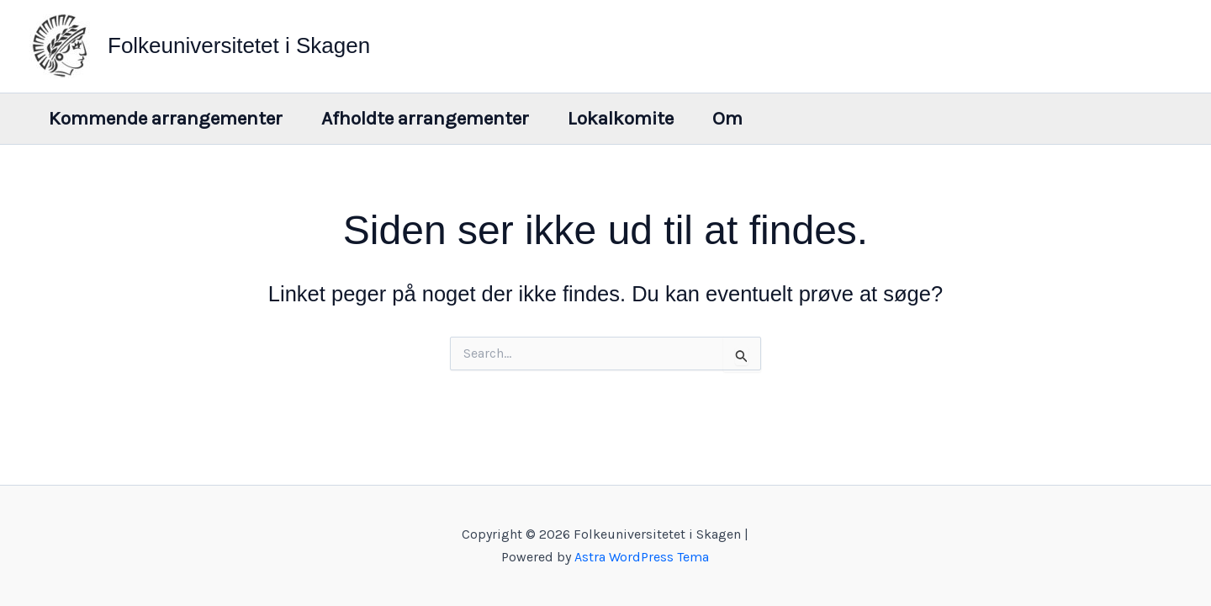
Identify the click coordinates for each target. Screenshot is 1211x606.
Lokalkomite (621, 118)
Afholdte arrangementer (425, 118)
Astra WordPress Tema (641, 557)
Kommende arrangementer (166, 118)
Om (727, 118)
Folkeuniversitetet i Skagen (239, 45)
